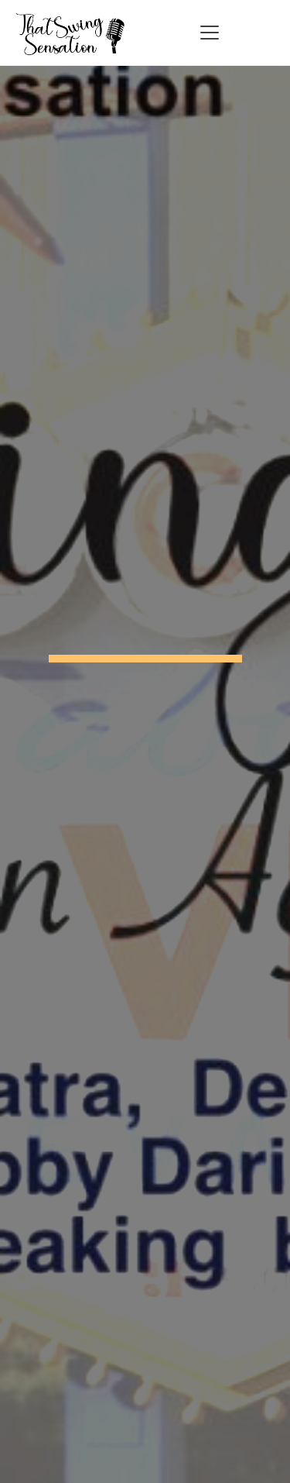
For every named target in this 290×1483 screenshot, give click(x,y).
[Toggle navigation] (209, 32)
